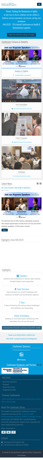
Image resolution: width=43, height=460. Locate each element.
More (4, 230)
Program (7, 384)
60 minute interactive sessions (21, 176)
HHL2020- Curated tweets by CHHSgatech (21, 339)
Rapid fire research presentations (21, 142)
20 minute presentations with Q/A (21, 108)
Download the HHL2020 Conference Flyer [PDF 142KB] (22, 328)
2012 (39, 399)
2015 (24, 399)
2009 (15, 402)
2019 (5, 399)
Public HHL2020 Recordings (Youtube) (21, 35)
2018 (10, 399)
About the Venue (10, 387)
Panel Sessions (23, 289)
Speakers (22, 276)
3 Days (23, 302)
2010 (10, 402)
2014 (29, 399)
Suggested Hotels (10, 390)
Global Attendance (23, 315)
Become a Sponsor (11, 382)
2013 (34, 399)
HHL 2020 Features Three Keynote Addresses (16, 188)
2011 (5, 402)
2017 (15, 399)
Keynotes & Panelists (21, 71)
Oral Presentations (21, 104)
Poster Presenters (21, 138)
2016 (20, 399)
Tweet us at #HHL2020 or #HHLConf (21, 335)
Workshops (21, 172)
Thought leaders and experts (21, 75)
